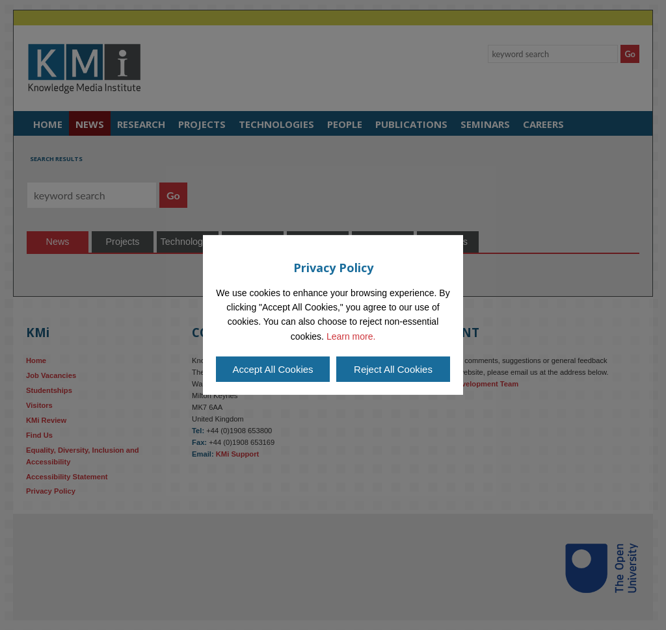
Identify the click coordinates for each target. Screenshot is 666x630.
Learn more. (350, 336)
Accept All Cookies (272, 369)
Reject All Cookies (393, 369)
